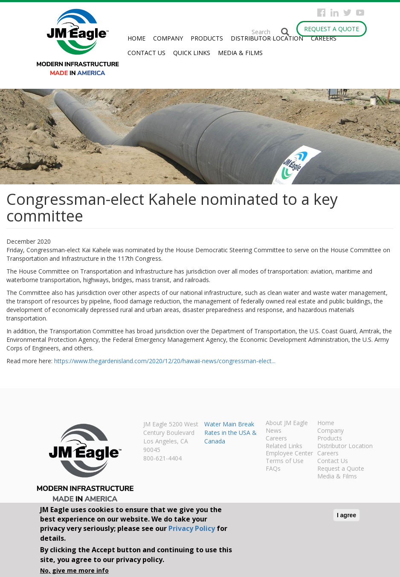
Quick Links (191, 53)
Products (207, 38)
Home (136, 38)
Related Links (284, 446)
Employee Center (289, 453)
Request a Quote (331, 29)
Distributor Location (267, 38)
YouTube (360, 13)
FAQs (273, 469)
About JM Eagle (287, 423)
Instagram (334, 13)
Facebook (321, 13)
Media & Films (240, 53)
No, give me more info (74, 570)
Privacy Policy (191, 528)
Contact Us (146, 53)
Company (168, 38)
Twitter (347, 13)
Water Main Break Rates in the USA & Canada (230, 432)
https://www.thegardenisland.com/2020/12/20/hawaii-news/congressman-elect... (164, 361)
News (273, 431)
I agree (346, 515)
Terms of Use (285, 461)
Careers (323, 38)
